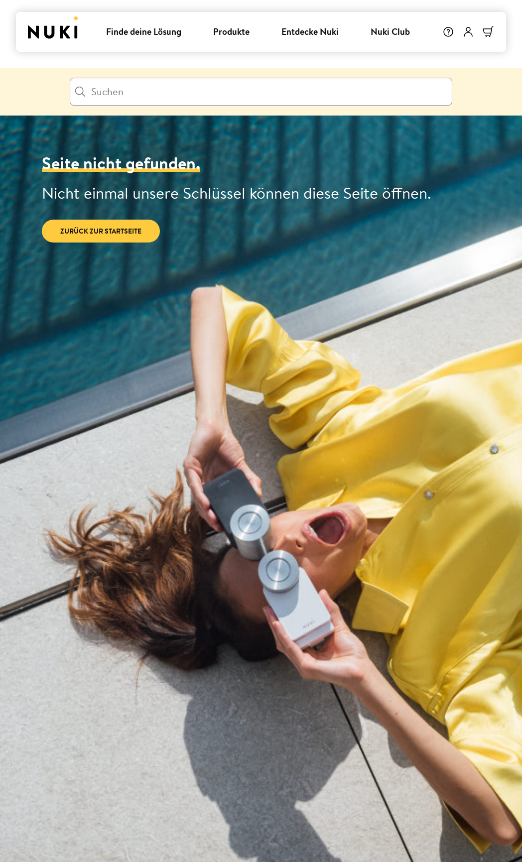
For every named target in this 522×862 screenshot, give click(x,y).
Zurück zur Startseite (100, 231)
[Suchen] (261, 92)
